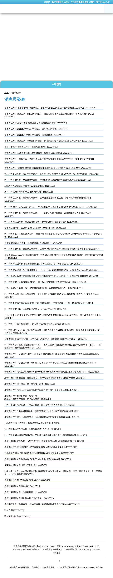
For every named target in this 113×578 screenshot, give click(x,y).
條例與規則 (57, 549)
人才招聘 (96, 549)
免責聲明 (46, 549)
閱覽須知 (56, 553)
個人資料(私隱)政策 (31, 549)
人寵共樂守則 (71, 549)
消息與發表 (84, 549)
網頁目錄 (16, 549)
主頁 (6, 93)
